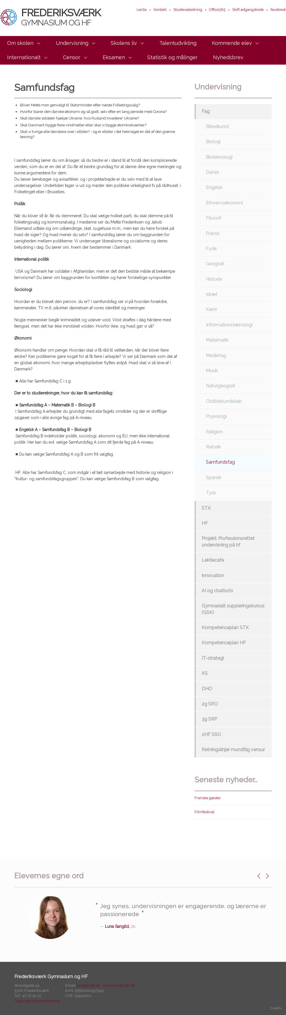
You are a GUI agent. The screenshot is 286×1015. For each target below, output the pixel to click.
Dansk (212, 172)
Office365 (217, 9)
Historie (214, 279)
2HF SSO (211, 734)
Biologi (213, 141)
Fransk (213, 233)
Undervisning (72, 43)
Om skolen (20, 43)
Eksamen (114, 57)
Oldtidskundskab (224, 401)
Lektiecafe (213, 560)
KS (205, 673)
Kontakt (160, 9)
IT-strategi (213, 658)
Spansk (213, 477)
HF (205, 523)
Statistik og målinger (172, 57)
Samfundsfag (220, 462)
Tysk (211, 492)
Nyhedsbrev (228, 57)
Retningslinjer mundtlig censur (233, 749)
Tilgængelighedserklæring (36, 1001)
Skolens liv (124, 43)
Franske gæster (207, 798)
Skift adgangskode (248, 9)
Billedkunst (217, 126)
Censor (71, 57)
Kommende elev (232, 43)
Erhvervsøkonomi (224, 203)
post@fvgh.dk (88, 985)
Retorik (213, 447)
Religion (214, 431)
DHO (207, 688)
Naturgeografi (220, 385)
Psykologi (216, 416)
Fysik (211, 248)
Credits (276, 1008)
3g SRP (209, 719)
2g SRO (210, 704)
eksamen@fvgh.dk (119, 985)
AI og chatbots (217, 590)
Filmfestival (204, 812)
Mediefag (216, 355)
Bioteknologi (219, 157)
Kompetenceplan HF (224, 642)
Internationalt (24, 57)
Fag (206, 111)
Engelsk (214, 187)
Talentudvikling (177, 43)
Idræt (211, 294)
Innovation (213, 575)
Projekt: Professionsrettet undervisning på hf (228, 541)
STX (206, 508)
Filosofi (213, 218)
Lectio (142, 9)
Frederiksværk (50, 17)
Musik (212, 370)
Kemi (211, 309)
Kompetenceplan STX (225, 627)
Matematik (217, 340)
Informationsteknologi (229, 325)
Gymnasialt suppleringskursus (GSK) (233, 609)
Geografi (215, 263)
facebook (278, 9)
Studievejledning (187, 9)
